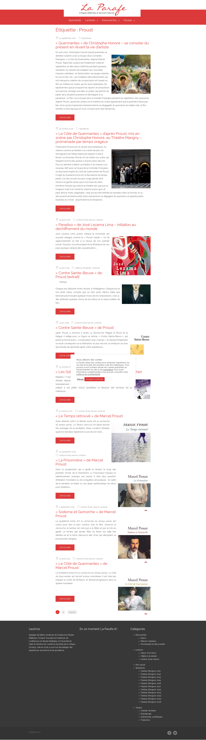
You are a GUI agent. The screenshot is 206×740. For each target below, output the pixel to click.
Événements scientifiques (152, 717)
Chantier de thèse (148, 711)
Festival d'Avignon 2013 (151, 677)
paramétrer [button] (108, 370)
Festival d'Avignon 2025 (151, 699)
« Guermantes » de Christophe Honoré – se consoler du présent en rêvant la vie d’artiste (102, 45)
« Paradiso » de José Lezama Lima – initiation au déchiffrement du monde (96, 227)
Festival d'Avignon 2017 (151, 687)
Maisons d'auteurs (148, 641)
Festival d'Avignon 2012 (151, 674)
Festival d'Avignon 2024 (151, 696)
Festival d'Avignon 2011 (151, 671)
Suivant (72, 612)
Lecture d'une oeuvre (85, 220)
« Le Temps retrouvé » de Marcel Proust (89, 416)
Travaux (127, 20)
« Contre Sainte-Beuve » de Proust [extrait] (79, 275)
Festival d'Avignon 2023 (151, 693)
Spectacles (75, 20)
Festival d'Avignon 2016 (151, 684)
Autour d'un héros (148, 653)
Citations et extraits (83, 268)
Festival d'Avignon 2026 (151, 702)
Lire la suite (65, 117)
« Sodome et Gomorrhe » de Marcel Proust (86, 514)
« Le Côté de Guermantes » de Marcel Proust (81, 566)
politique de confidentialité (88, 374)
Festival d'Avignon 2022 (151, 690)
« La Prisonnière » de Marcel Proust (79, 462)
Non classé (140, 665)
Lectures (90, 20)
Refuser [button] (80, 379)
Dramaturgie (146, 714)
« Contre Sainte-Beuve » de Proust (85, 328)
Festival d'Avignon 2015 (151, 680)
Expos (143, 638)
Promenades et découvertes (153, 644)
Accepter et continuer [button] (94, 379)
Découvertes (109, 20)
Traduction (145, 720)
